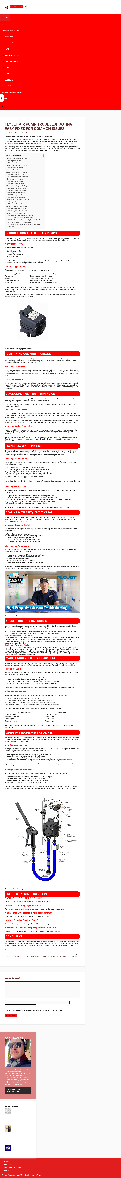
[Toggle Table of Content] (41, 155)
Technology (9, 80)
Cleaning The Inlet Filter (17, 181)
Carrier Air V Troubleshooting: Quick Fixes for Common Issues (17, 1121)
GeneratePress (35, 1175)
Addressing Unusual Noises (16, 193)
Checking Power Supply (17, 174)
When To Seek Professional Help (17, 206)
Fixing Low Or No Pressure (15, 179)
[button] (1, 107)
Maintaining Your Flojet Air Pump (18, 199)
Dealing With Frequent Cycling (17, 186)
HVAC (7, 49)
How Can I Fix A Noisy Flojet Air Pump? (21, 217)
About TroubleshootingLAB (12, 92)
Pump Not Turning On (16, 167)
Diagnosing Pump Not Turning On (18, 172)
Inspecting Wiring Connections (19, 176)
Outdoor (8, 67)
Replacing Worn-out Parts (17, 197)
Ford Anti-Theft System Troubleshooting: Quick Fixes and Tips (59, 956)
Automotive (9, 37)
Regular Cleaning (15, 202)
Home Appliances (11, 43)
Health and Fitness (11, 61)
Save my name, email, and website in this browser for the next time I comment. (34, 1010)
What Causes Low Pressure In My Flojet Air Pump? (25, 220)
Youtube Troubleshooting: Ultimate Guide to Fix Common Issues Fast (21, 1149)
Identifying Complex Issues (18, 208)
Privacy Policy (7, 86)
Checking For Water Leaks (18, 190)
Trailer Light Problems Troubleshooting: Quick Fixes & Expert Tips (16, 1139)
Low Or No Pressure (16, 170)
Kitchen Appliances (12, 55)
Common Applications (16, 163)
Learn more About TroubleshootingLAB (14, 1090)
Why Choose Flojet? (16, 161)
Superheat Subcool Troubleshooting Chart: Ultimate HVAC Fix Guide (21, 1112)
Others (7, 74)
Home (4, 24)
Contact (5, 98)
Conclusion (11, 227)
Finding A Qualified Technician (19, 211)
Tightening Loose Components (19, 195)
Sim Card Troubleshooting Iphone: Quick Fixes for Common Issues (21, 1129)
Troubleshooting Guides (11, 31)
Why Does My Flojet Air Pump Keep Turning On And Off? (26, 224)
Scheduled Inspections (17, 204)
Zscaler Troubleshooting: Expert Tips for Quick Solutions (23, 956)
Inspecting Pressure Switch (18, 188)
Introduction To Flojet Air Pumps (17, 158)
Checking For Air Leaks (17, 183)
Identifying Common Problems (17, 165)
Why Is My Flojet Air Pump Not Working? (22, 215)
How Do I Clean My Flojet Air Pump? (20, 222)
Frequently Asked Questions (16, 213)
